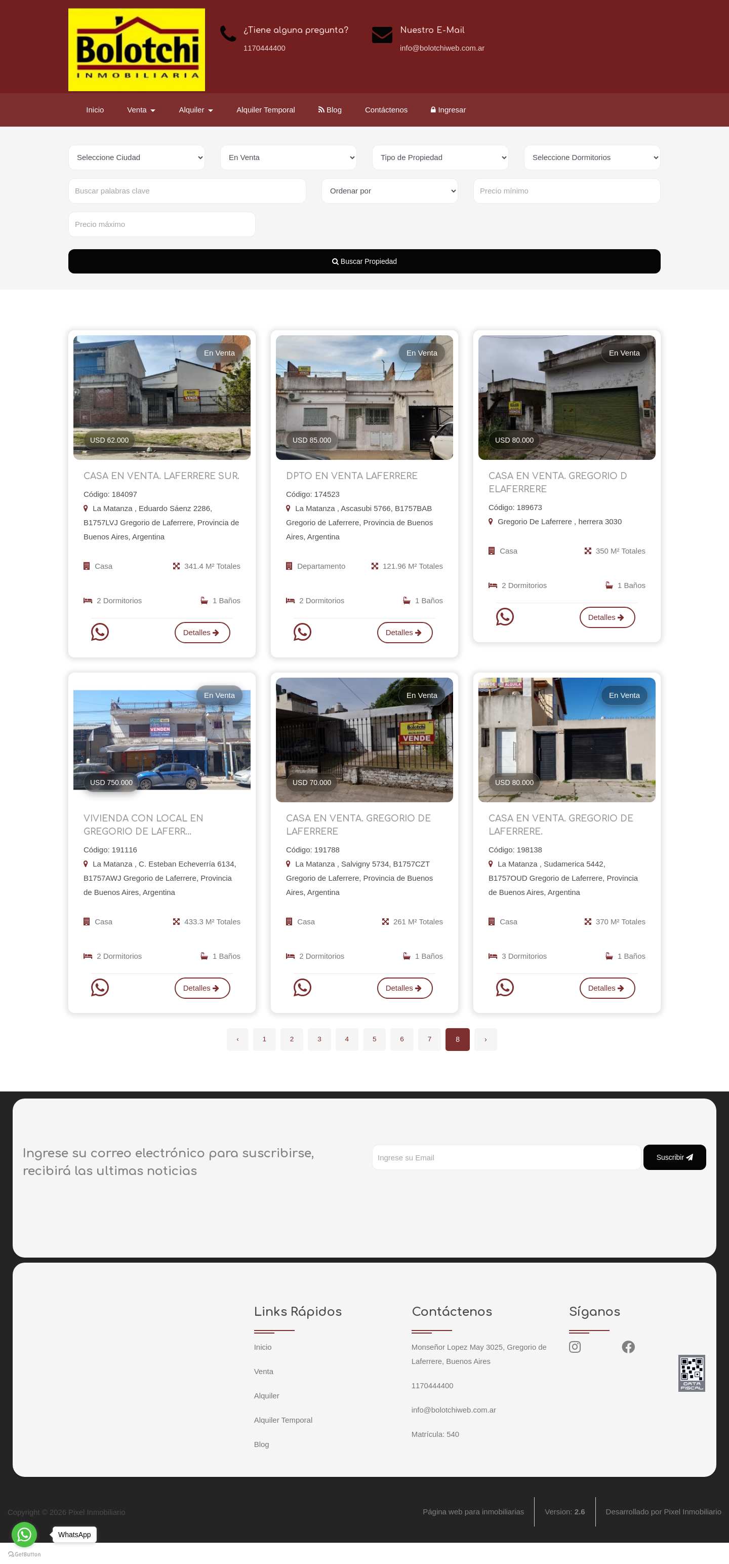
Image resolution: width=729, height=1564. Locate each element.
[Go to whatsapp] (24, 1534)
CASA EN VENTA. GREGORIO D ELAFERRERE (561, 485)
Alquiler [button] (193, 109)
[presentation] (449, 1211)
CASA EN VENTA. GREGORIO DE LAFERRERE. (564, 844)
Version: (565, 1533)
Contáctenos (387, 109)
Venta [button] (139, 109)
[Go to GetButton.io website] (24, 1554)
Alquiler (266, 1417)
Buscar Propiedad (364, 261)
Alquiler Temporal (266, 109)
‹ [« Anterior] (233, 1061)
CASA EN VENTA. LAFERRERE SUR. (153, 485)
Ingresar (449, 109)
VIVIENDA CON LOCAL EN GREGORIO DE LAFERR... (146, 844)
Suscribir (675, 1179)
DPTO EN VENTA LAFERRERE (355, 478)
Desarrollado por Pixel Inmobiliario (663, 1533)
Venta (263, 1392)
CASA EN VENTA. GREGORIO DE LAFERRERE (361, 844)
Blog (331, 109)
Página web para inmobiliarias (473, 1533)
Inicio (96, 109)
